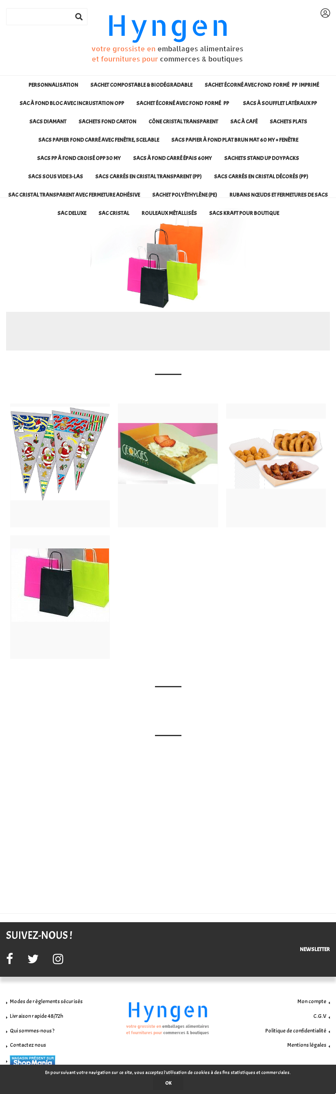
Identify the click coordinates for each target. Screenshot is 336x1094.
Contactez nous (28, 1044)
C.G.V (319, 1016)
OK (168, 1083)
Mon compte (311, 1001)
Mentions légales (306, 1044)
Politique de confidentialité (295, 1030)
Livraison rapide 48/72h (36, 1016)
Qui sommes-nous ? (32, 1030)
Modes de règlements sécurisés (46, 1001)
